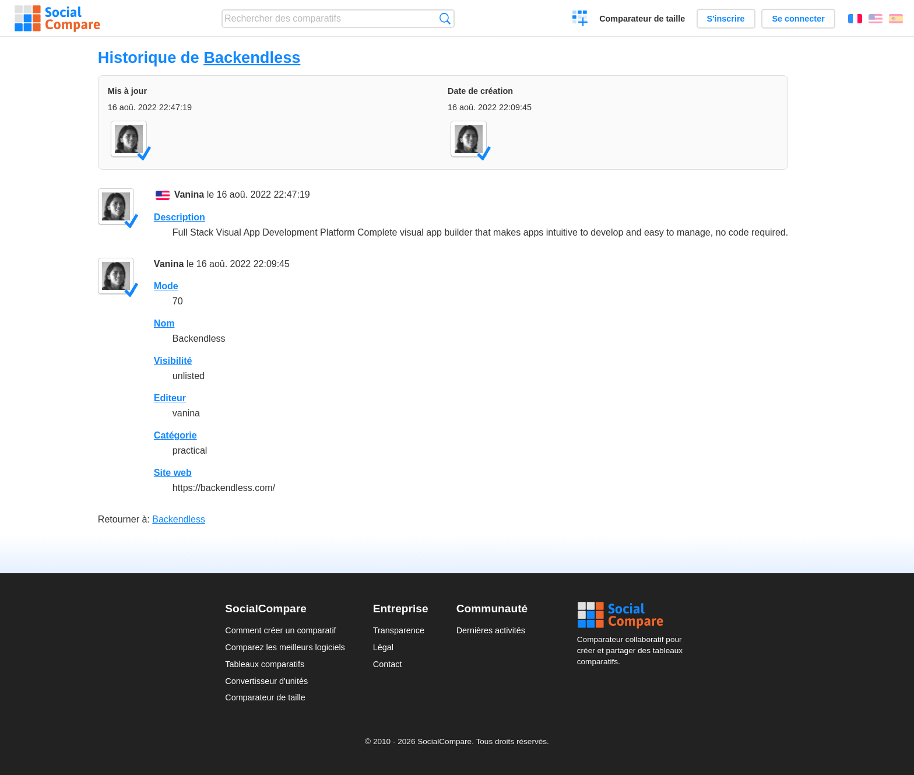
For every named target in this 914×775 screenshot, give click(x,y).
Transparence (398, 630)
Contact (387, 664)
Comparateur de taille (642, 18)
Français (855, 18)
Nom (164, 323)
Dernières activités (490, 630)
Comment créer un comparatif (280, 630)
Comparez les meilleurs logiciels (285, 647)
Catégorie (175, 435)
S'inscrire (726, 18)
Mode (166, 286)
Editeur (170, 398)
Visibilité (173, 361)
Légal (383, 647)
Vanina (189, 194)
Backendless (251, 57)
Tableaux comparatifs (264, 664)
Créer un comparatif (580, 19)
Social (633, 615)
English (876, 18)
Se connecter (798, 18)
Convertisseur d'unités (266, 681)
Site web (173, 473)
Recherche (445, 18)
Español (896, 18)
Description (179, 217)
